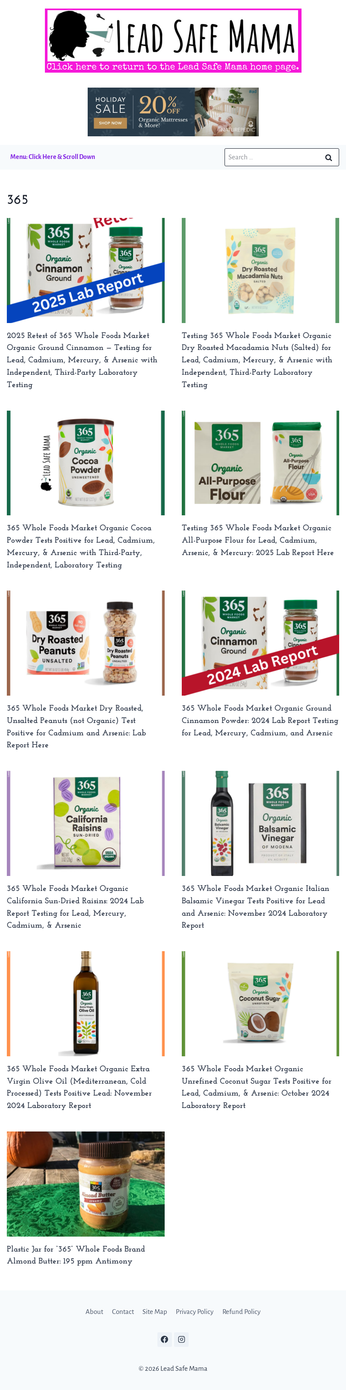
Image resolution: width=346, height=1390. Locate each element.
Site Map (154, 1311)
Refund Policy (241, 1311)
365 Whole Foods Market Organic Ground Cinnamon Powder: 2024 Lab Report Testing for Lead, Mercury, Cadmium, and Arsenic (260, 721)
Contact (123, 1311)
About (94, 1311)
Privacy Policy (194, 1311)
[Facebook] (164, 1339)
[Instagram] (181, 1339)
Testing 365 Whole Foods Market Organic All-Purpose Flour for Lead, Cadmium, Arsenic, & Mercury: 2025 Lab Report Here (258, 540)
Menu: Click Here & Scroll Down (52, 156)
